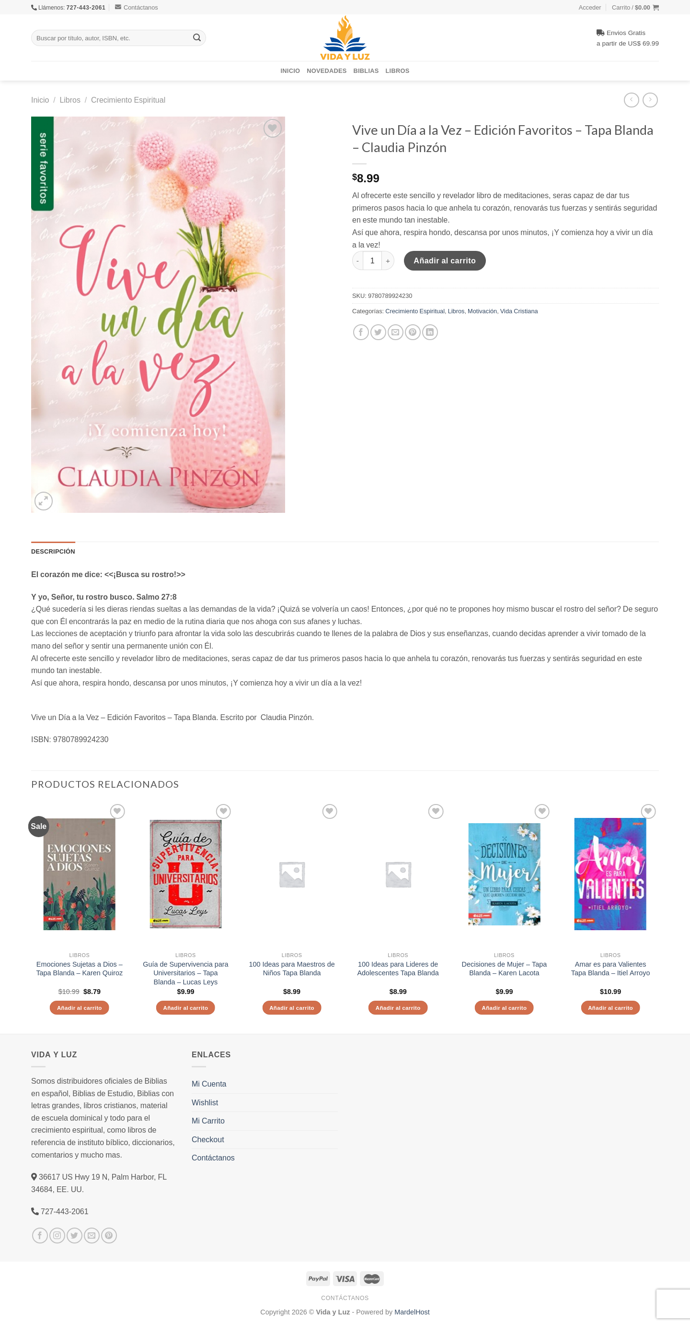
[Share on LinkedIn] (430, 332)
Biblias (366, 70)
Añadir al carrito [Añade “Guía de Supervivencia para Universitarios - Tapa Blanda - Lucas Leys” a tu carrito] (185, 1007)
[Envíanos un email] (92, 1235)
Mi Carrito (208, 1120)
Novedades (326, 70)
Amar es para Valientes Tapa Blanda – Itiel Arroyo (610, 969)
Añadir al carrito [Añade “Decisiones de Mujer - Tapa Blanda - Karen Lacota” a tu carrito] (504, 1007)
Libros (398, 70)
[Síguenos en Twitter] (74, 1235)
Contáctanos (136, 7)
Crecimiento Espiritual (128, 100)
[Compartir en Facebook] (361, 332)
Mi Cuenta (209, 1083)
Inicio (290, 70)
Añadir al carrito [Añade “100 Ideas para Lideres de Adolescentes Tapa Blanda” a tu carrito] (398, 1007)
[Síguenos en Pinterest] (109, 1235)
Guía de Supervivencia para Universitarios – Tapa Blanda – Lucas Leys (185, 973)
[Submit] (197, 38)
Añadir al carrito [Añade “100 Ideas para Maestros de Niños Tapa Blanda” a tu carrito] (291, 1007)
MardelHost (412, 1311)
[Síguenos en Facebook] (40, 1235)
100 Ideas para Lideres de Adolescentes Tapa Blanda (397, 969)
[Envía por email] (395, 332)
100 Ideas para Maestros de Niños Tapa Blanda (292, 969)
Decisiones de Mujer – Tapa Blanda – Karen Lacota (504, 969)
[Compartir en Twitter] (378, 332)
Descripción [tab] (53, 551)
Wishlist (205, 1102)
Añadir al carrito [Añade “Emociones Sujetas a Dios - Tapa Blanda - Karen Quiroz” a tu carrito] (79, 1007)
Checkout (208, 1139)
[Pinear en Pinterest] (413, 332)
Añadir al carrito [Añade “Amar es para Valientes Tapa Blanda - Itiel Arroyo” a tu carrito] (610, 1007)
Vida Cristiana (519, 311)
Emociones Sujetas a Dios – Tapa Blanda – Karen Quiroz (79, 969)
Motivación (482, 311)
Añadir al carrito (445, 260)
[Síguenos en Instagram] (57, 1235)
